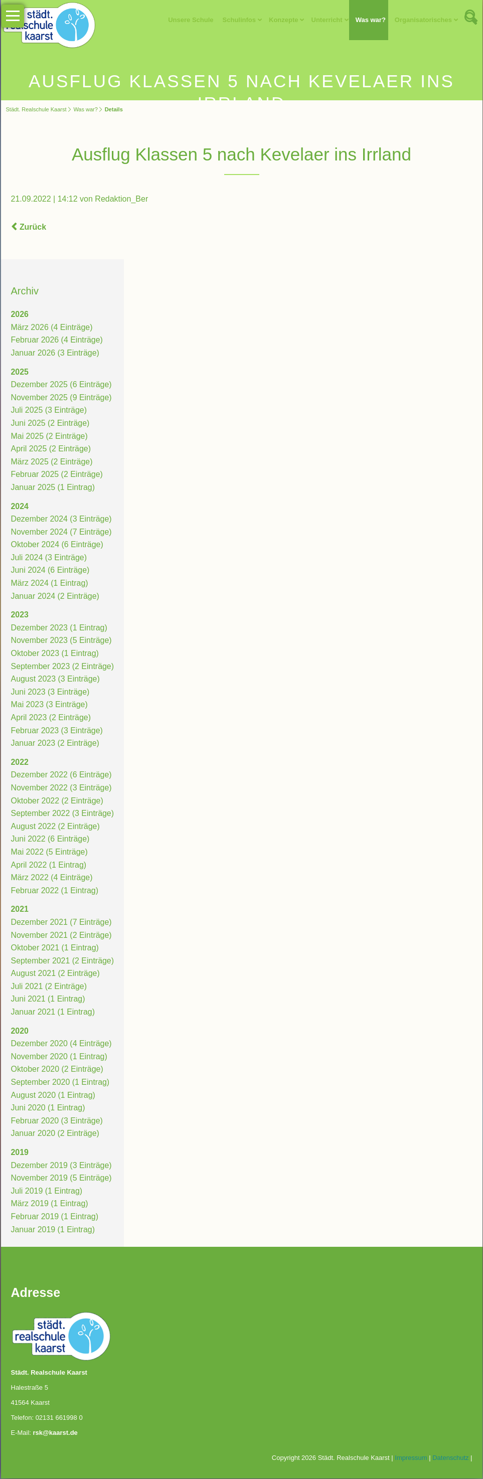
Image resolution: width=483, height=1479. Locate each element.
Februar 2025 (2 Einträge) (57, 475)
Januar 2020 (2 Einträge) (55, 1134)
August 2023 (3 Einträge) (55, 679)
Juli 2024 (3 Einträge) (49, 558)
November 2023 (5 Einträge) (61, 641)
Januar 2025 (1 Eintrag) (53, 487)
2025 (20, 372)
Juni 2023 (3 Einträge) (50, 692)
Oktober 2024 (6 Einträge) (57, 545)
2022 (20, 762)
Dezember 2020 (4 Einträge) (61, 1044)
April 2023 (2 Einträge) (51, 718)
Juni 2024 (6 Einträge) (50, 571)
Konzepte (283, 20)
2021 (20, 910)
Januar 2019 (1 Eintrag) (53, 1230)
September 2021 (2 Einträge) (62, 961)
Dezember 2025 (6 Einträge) (61, 385)
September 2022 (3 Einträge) (62, 813)
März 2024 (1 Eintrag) (50, 583)
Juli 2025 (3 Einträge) (49, 411)
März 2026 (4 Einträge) (52, 327)
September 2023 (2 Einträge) (62, 667)
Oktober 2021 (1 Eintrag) (55, 948)
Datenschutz (450, 1458)
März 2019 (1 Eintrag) (50, 1204)
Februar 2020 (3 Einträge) (57, 1121)
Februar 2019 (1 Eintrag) (55, 1217)
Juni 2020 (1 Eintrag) (48, 1108)
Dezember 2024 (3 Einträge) (61, 519)
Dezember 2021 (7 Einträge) (61, 922)
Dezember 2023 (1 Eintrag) (59, 628)
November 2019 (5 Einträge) (61, 1178)
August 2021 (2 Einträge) (55, 974)
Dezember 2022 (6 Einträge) (61, 775)
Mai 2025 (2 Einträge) (49, 436)
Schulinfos (238, 20)
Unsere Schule (190, 20)
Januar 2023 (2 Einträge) (55, 743)
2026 (20, 314)
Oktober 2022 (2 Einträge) (57, 801)
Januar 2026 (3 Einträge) (55, 353)
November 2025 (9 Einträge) (61, 398)
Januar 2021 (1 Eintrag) (53, 1012)
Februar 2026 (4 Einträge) (57, 341)
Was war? (370, 20)
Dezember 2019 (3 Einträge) (61, 1166)
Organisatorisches (422, 20)
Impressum (411, 1458)
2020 (20, 1031)
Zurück (33, 227)
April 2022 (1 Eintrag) (49, 865)
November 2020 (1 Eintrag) (59, 1057)
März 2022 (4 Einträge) (52, 878)
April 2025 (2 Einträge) (51, 449)
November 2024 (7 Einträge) (61, 532)
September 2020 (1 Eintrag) (60, 1082)
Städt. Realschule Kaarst (36, 109)
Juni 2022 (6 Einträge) (50, 840)
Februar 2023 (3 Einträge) (57, 731)
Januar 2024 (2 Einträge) (55, 596)
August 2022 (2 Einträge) (55, 827)
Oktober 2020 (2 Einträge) (57, 1070)
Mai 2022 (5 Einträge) (49, 852)
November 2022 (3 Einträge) (61, 788)
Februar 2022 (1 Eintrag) (55, 891)
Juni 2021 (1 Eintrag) (48, 1000)
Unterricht (326, 20)
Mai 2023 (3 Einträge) (49, 705)
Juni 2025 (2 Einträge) (50, 423)
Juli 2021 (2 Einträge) (49, 986)
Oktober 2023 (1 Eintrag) (55, 653)
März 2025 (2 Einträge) (52, 462)
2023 (20, 615)
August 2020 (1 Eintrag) (53, 1095)
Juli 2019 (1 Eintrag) (47, 1191)
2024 (20, 507)
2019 (20, 1152)
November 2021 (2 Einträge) (61, 935)
